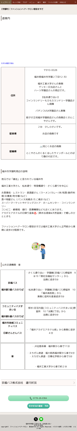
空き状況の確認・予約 (38, 406)
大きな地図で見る (7, 63)
